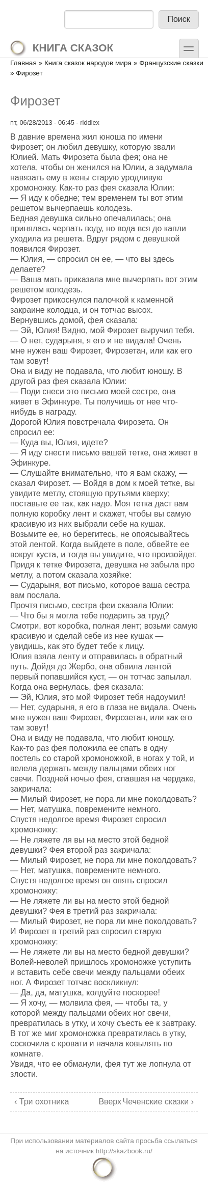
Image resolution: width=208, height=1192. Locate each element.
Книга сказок (61, 48)
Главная (23, 63)
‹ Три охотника (41, 1101)
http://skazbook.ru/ (124, 1151)
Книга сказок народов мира (88, 63)
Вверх (103, 1101)
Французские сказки (171, 63)
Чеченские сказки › (158, 1101)
